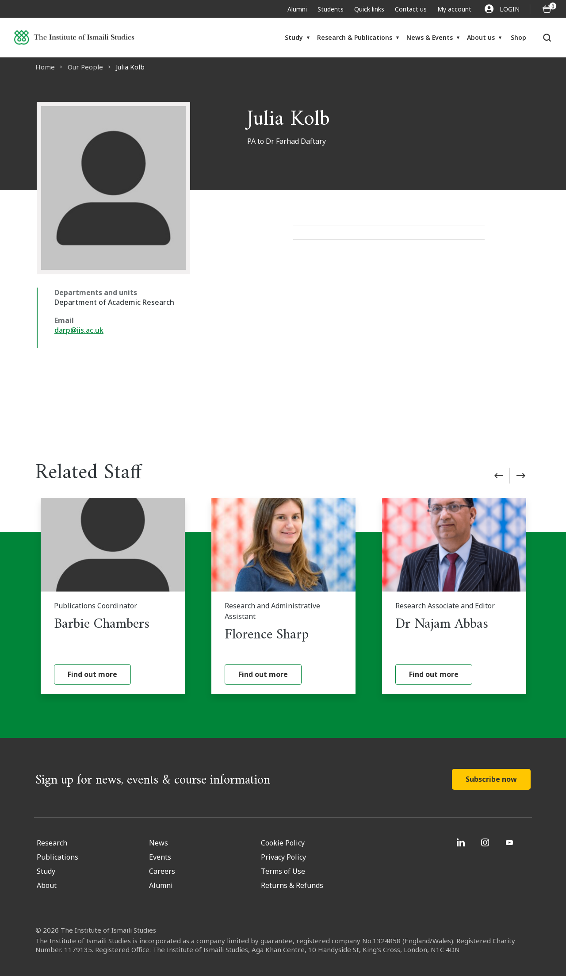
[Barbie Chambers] (113, 596)
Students (330, 9)
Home (45, 66)
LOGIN (502, 8)
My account (454, 9)
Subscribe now (491, 779)
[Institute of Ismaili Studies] (74, 37)
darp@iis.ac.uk (78, 330)
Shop (518, 37)
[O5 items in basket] (547, 9)
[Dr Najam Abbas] (454, 596)
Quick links (369, 9)
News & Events (429, 37)
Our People (85, 66)
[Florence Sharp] (283, 596)
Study (294, 37)
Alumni (297, 9)
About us (481, 37)
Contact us (411, 9)
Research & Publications (354, 37)
